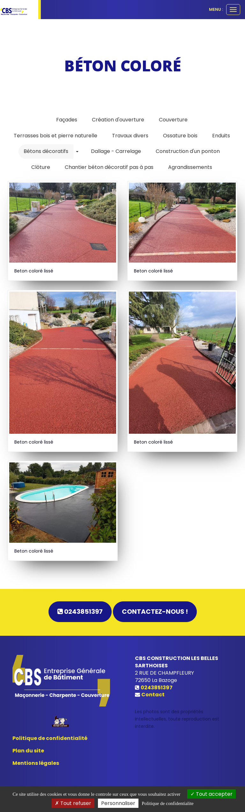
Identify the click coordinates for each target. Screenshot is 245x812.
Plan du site (28, 750)
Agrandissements (190, 167)
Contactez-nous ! (155, 611)
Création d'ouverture (118, 119)
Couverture (173, 119)
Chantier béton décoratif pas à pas (109, 167)
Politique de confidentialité (49, 738)
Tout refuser (73, 803)
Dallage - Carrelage (116, 151)
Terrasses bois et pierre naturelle (55, 135)
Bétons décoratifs (46, 151)
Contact (153, 694)
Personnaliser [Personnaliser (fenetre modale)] (118, 803)
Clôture (40, 167)
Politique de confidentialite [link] (167, 803)
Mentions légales (35, 763)
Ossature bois (180, 135)
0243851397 (80, 611)
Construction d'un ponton (188, 151)
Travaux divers (130, 135)
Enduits (221, 135)
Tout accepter (211, 794)
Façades (66, 119)
